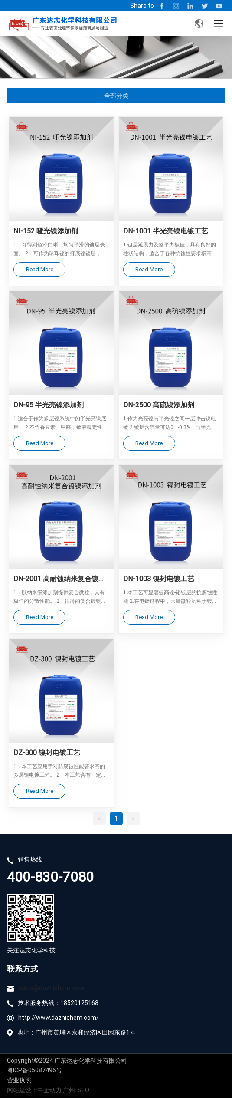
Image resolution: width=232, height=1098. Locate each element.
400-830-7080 (50, 876)
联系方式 (22, 968)
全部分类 (116, 95)
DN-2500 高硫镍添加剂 (158, 404)
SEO (83, 1090)
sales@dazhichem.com (51, 988)
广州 (69, 1090)
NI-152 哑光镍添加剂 (45, 230)
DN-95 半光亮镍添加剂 (48, 404)
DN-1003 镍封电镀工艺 (158, 578)
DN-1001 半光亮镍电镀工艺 (165, 230)
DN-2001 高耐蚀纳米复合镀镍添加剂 (59, 579)
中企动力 (50, 1090)
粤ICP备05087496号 (34, 1070)
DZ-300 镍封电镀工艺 (46, 752)
